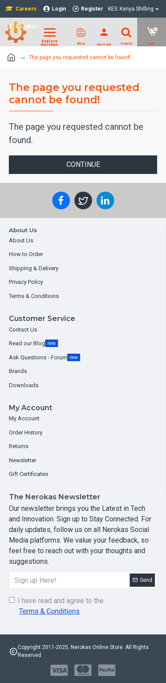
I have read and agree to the (56, 606)
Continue (83, 164)
